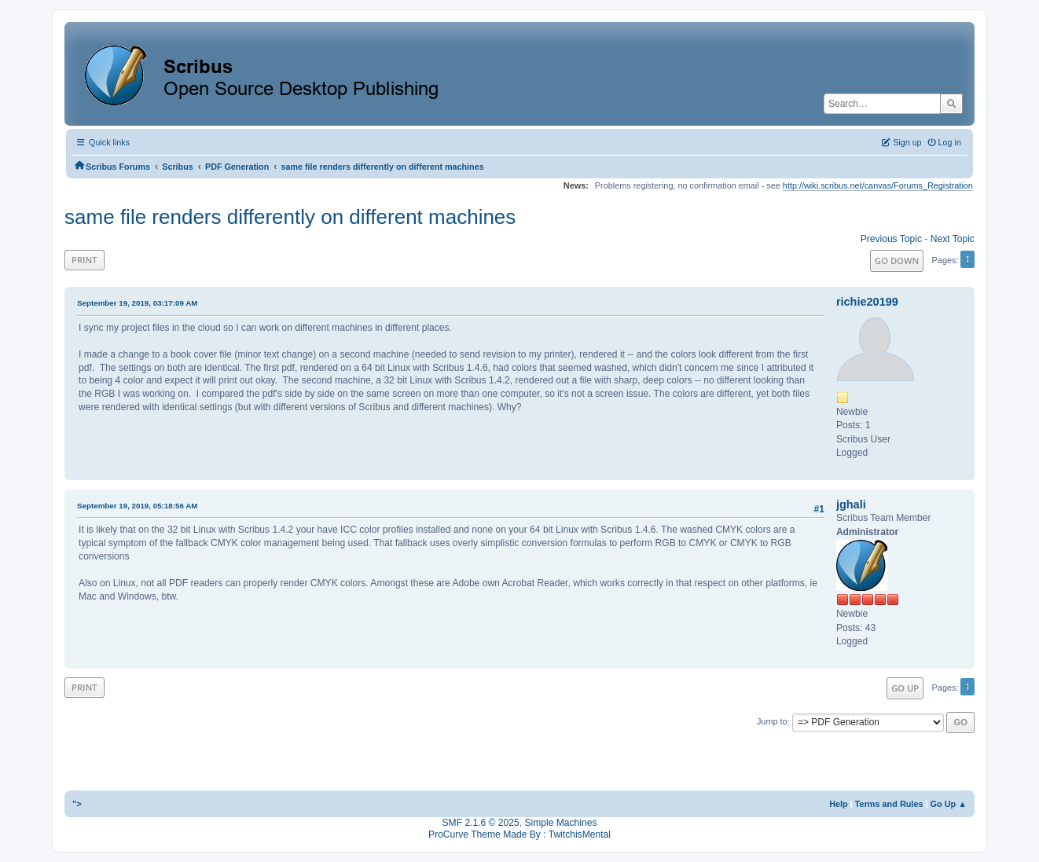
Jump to (772, 722)
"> (77, 804)
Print (84, 260)
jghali (851, 504)
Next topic (953, 238)
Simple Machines (560, 822)
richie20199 (867, 301)
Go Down (897, 260)
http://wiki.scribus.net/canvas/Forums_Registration (878, 185)
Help (838, 804)
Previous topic (891, 238)
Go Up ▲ (949, 804)
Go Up (905, 688)
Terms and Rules (889, 804)
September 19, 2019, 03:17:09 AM (137, 303)
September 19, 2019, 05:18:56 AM (137, 505)
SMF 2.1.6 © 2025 (481, 822)
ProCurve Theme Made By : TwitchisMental (519, 834)
